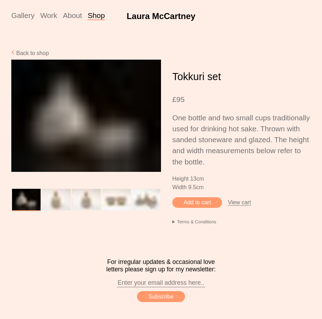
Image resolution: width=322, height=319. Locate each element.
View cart (239, 202)
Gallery (23, 15)
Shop (96, 15)
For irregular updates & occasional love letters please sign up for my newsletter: (161, 272)
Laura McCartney (161, 16)
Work (48, 15)
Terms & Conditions (196, 221)
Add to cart (197, 202)
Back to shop (32, 53)
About (72, 15)
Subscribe (160, 297)
